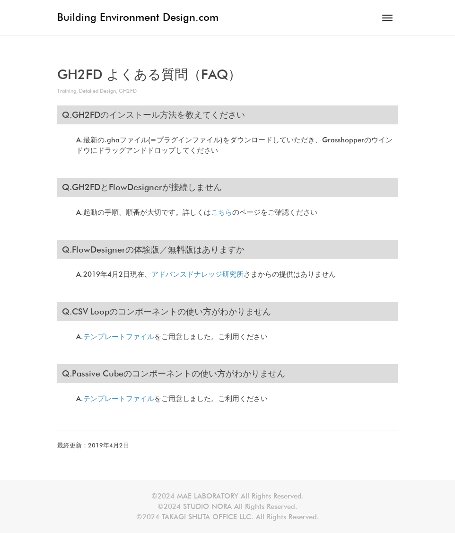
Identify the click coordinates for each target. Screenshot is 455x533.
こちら (221, 212)
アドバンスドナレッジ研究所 (197, 274)
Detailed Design (97, 90)
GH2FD (128, 90)
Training (66, 90)
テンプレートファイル (118, 336)
